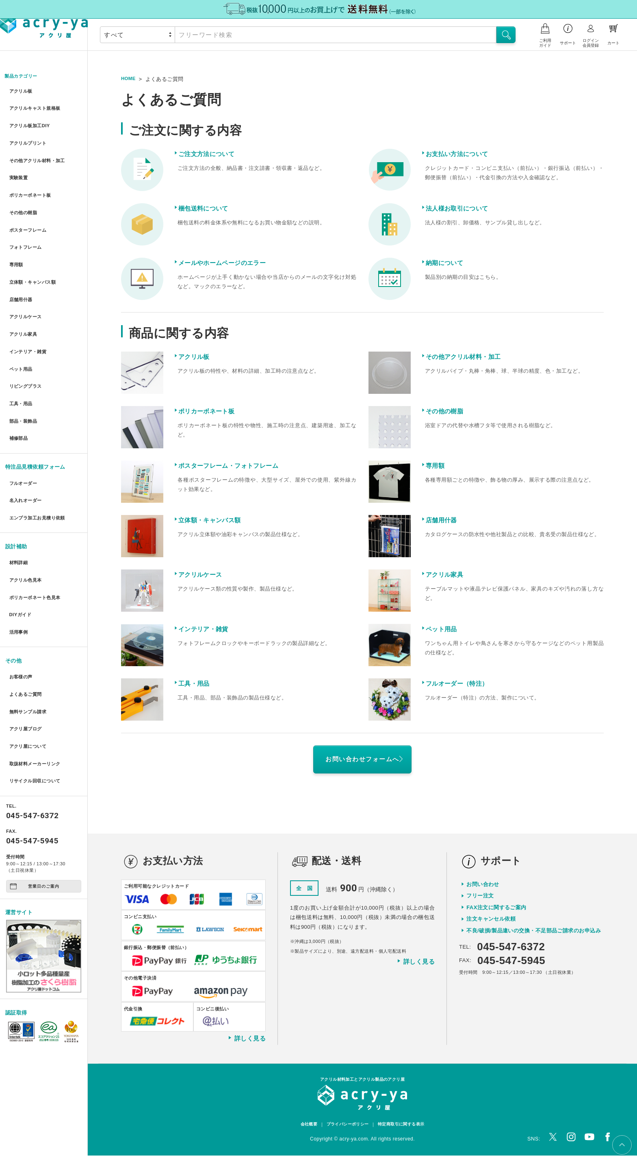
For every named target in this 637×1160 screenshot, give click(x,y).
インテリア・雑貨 (30, 313)
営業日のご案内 (35, 795)
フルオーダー (24, 429)
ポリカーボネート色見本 (38, 530)
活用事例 (19, 560)
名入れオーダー (27, 444)
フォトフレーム (27, 225)
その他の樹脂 (24, 195)
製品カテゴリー (24, 77)
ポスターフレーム (30, 209)
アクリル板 (21, 92)
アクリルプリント (30, 136)
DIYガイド (20, 545)
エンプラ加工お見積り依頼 (40, 459)
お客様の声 (21, 602)
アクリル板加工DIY (31, 121)
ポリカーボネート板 (32, 180)
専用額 (16, 239)
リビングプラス (27, 342)
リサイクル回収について (38, 690)
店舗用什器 (21, 269)
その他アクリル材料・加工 (40, 151)
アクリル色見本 (27, 516)
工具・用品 (21, 357)
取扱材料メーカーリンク (38, 676)
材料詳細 (19, 500)
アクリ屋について (30, 661)
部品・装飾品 (24, 372)
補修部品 (19, 387)
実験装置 (19, 165)
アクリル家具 (24, 298)
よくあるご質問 (27, 617)
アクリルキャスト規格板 (38, 106)
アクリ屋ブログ (27, 646)
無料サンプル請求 (30, 631)
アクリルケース (27, 283)
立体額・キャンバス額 (35, 254)
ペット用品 (21, 328)
